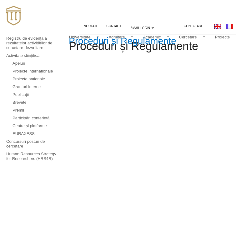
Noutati (93, 25)
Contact (114, 26)
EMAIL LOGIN (142, 28)
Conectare (193, 26)
